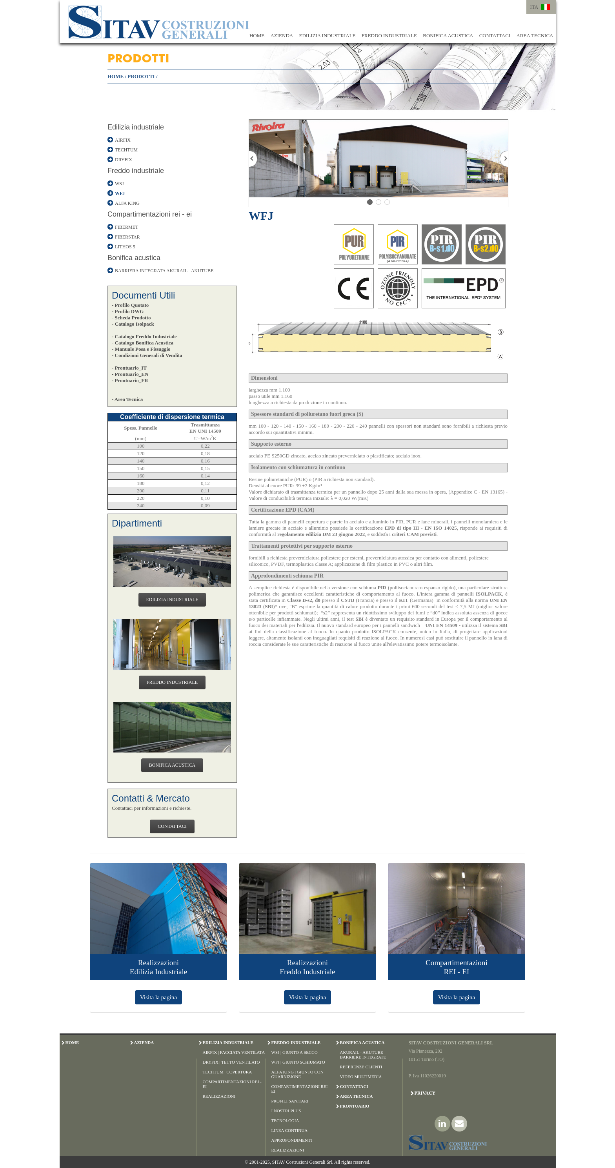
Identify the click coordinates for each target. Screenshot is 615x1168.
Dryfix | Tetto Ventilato (231, 1062)
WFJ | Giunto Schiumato (298, 1062)
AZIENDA (281, 35)
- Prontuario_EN (130, 374)
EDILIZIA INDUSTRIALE (327, 35)
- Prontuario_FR (130, 380)
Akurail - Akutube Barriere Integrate (363, 1054)
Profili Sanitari (290, 1101)
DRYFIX (123, 159)
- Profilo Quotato (130, 305)
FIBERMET (126, 227)
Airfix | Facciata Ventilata (234, 1052)
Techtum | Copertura (227, 1072)
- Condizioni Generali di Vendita (147, 355)
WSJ (119, 183)
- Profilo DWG (128, 311)
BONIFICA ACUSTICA (448, 35)
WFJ (120, 193)
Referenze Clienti (361, 1066)
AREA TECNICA (534, 35)
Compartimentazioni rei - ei (149, 214)
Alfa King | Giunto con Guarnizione (297, 1074)
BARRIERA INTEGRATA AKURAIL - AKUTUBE (164, 270)
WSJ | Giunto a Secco (294, 1052)
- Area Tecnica (127, 399)
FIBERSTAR (127, 237)
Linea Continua (289, 1130)
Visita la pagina (158, 997)
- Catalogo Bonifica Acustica (142, 343)
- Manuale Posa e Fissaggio (141, 349)
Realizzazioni (219, 1096)
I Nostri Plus (286, 1110)
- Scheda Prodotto (131, 318)
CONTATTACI (495, 35)
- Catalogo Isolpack (133, 324)
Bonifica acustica (133, 258)
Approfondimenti (291, 1140)
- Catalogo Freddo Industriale (144, 336)
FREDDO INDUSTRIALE (389, 35)
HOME (256, 35)
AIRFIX (123, 140)
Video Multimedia (361, 1076)
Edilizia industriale (135, 127)
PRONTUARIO (354, 1106)
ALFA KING (127, 203)
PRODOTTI (141, 76)
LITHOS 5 (125, 247)
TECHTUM (126, 150)
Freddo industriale (135, 171)
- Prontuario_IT (129, 368)
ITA (534, 7)
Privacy (425, 1093)
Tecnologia (285, 1120)
